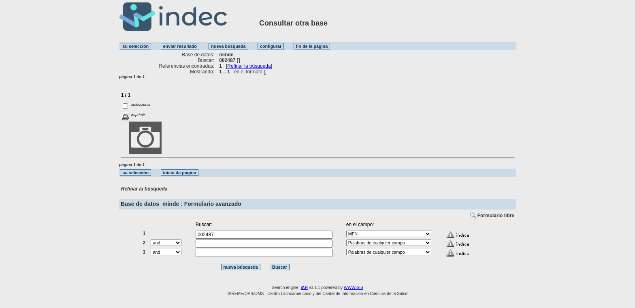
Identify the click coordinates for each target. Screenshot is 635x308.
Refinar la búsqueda (249, 66)
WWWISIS (353, 287)
